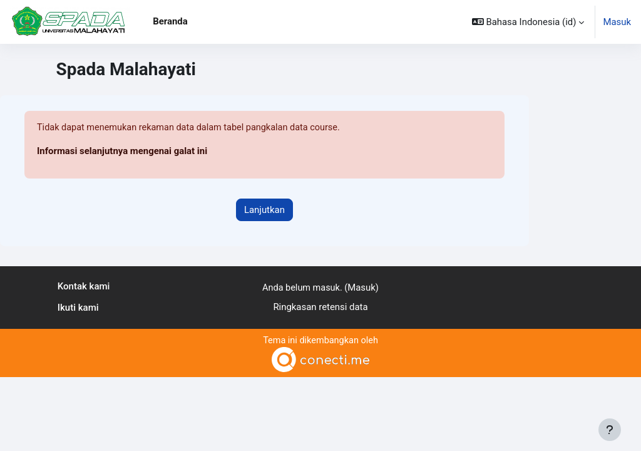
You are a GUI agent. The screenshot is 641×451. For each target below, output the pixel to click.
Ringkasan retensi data (320, 307)
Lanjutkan (264, 209)
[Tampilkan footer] (609, 429)
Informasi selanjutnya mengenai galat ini (122, 151)
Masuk (617, 22)
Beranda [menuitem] (170, 21)
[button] (528, 22)
